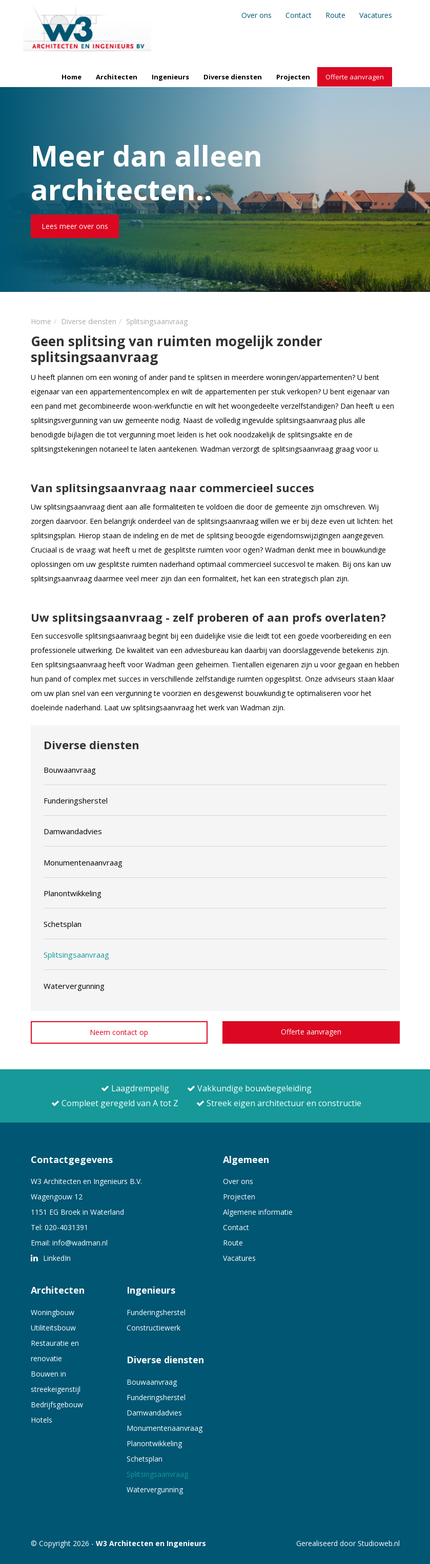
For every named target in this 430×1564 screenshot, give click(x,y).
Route (335, 15)
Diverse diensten (232, 76)
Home (71, 76)
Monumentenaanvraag (164, 1428)
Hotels (41, 1420)
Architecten (116, 76)
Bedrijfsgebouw (57, 1404)
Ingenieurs (170, 76)
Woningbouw (52, 1312)
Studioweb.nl (379, 1543)
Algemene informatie (258, 1212)
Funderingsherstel (156, 1312)
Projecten (293, 76)
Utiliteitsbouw (53, 1328)
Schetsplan (144, 1459)
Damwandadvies (154, 1413)
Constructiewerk (153, 1328)
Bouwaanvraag (152, 1382)
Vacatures (375, 15)
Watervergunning (155, 1489)
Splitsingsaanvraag (157, 1474)
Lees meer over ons (75, 226)
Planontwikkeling (154, 1443)
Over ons (256, 15)
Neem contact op (119, 1032)
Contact (298, 15)
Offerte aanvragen (354, 76)
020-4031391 (66, 1227)
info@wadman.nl (80, 1243)
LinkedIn (51, 1258)
